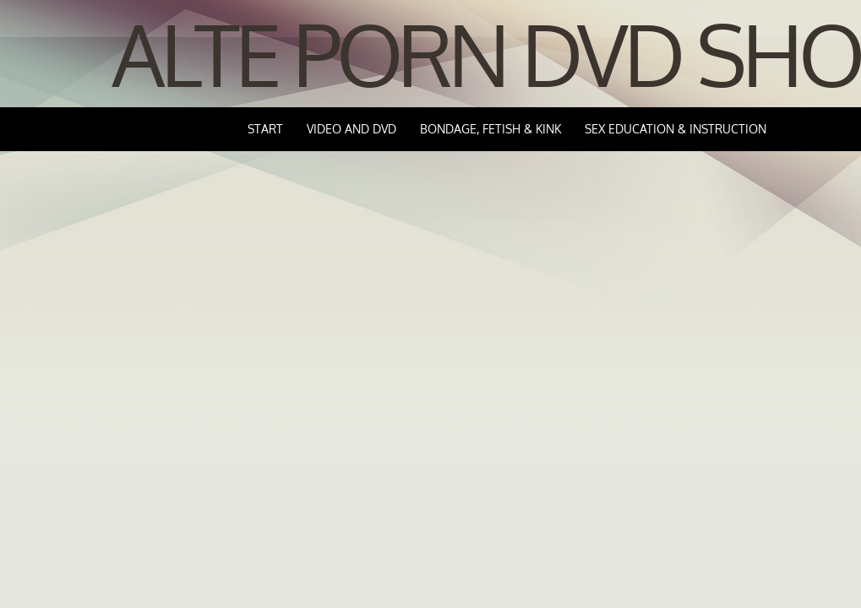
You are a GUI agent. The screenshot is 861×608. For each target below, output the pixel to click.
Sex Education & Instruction (675, 129)
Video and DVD (351, 129)
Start (265, 129)
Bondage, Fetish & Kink (490, 129)
